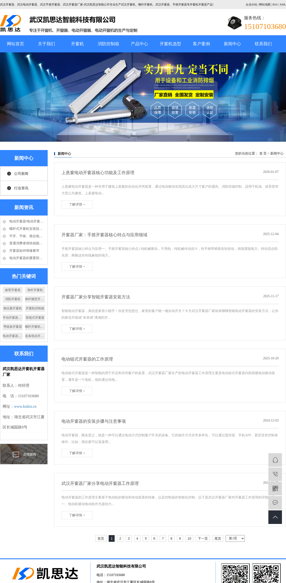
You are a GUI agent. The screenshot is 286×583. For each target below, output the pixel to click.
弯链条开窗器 (12, 326)
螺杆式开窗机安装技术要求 (26, 229)
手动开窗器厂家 (13, 317)
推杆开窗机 (35, 290)
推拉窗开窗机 (12, 308)
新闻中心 (232, 43)
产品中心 (139, 43)
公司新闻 (21, 174)
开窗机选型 (170, 43)
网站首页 (15, 43)
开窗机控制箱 (35, 308)
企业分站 (251, 4)
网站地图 (265, 4)
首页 (100, 538)
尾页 (217, 538)
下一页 (203, 538)
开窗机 (77, 43)
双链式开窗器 (35, 317)
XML (283, 4)
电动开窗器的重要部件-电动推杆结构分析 (26, 258)
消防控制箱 (108, 43)
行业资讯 (21, 188)
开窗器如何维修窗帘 (23, 250)
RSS (275, 4)
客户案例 (201, 43)
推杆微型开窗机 (35, 299)
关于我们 (46, 43)
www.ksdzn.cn (25, 406)
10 (189, 538)
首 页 (263, 153)
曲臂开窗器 (12, 290)
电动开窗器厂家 (13, 336)
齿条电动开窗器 (35, 336)
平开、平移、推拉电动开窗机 (26, 236)
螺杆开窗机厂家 (35, 326)
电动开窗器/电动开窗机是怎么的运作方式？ (26, 221)
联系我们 (263, 43)
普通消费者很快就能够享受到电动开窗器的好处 (26, 243)
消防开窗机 (12, 299)
